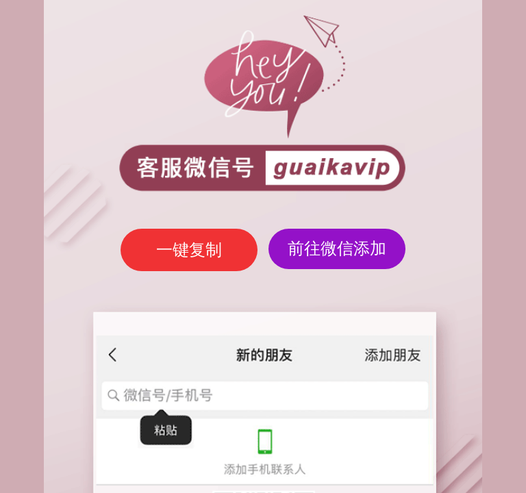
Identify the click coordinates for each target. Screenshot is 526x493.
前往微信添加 (337, 248)
